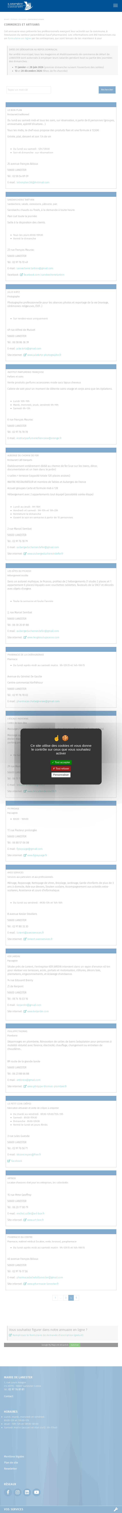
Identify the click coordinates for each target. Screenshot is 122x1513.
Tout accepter (61, 762)
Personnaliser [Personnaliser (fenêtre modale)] (61, 775)
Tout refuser (61, 768)
